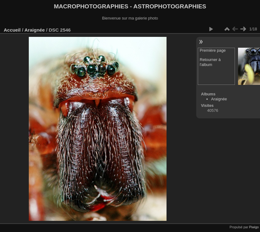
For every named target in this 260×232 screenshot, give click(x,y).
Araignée (34, 30)
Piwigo (254, 227)
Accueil (12, 30)
